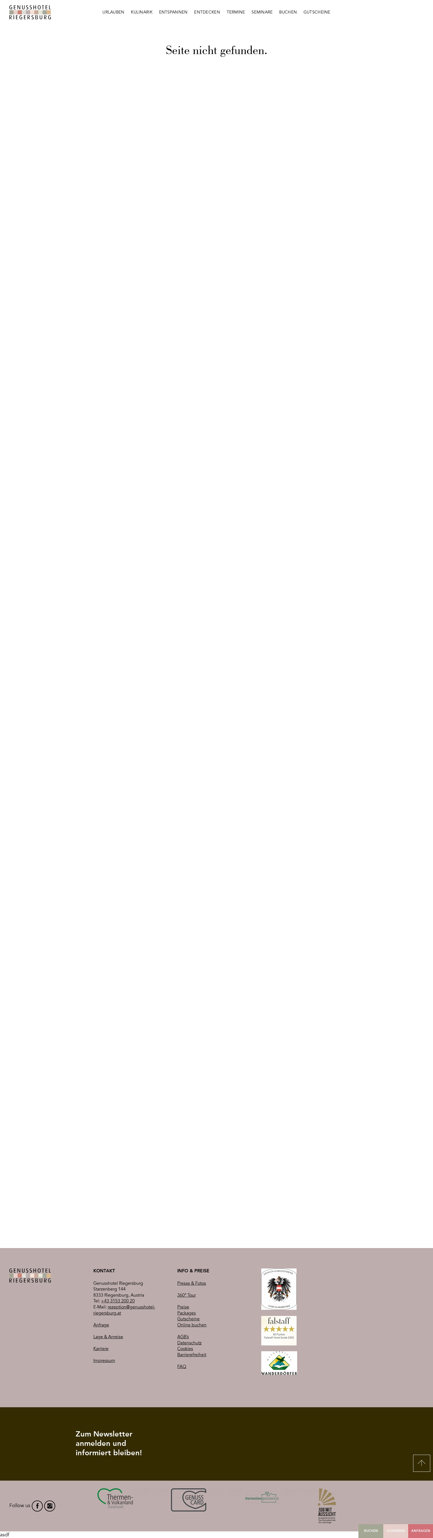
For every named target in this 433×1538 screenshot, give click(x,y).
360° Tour (186, 1295)
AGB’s (183, 1337)
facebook (37, 1506)
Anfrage (101, 1325)
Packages (186, 1313)
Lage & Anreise (108, 1337)
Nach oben (421, 1463)
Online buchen (192, 1325)
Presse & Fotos (191, 1283)
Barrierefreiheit (191, 1355)
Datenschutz (189, 1343)
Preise (183, 1307)
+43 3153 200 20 (118, 1301)
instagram (49, 1506)
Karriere (101, 1349)
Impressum (104, 1360)
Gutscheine (188, 1319)
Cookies (185, 1349)
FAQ (181, 1366)
